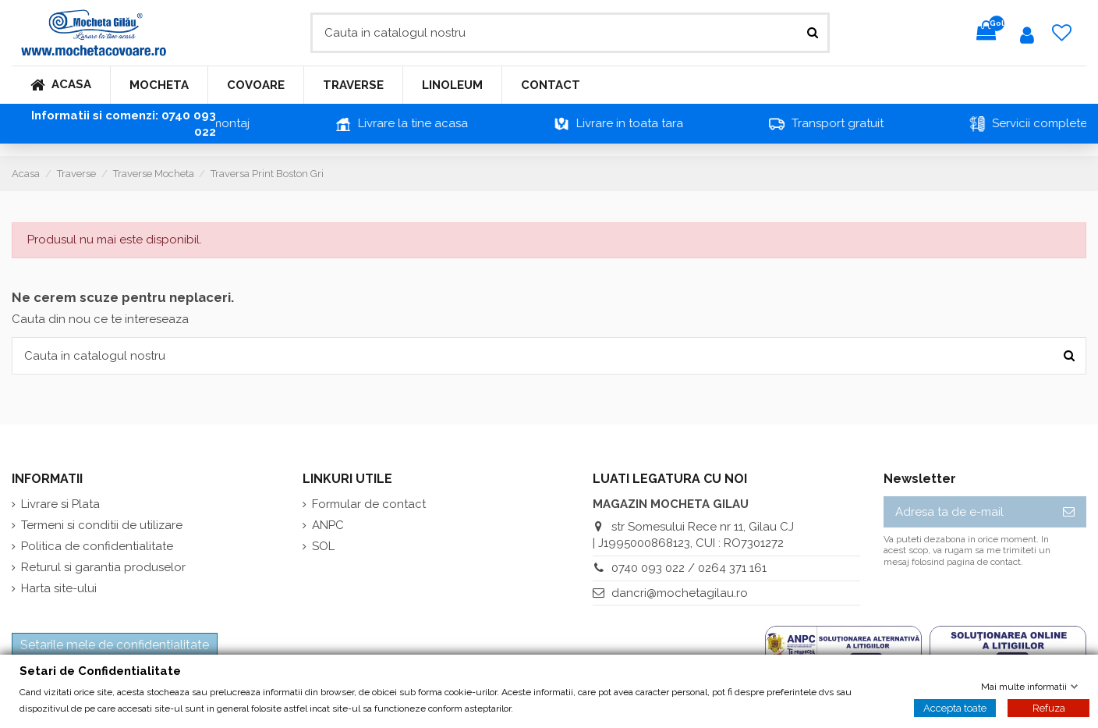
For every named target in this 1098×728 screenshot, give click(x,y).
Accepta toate (954, 707)
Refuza (1048, 707)
